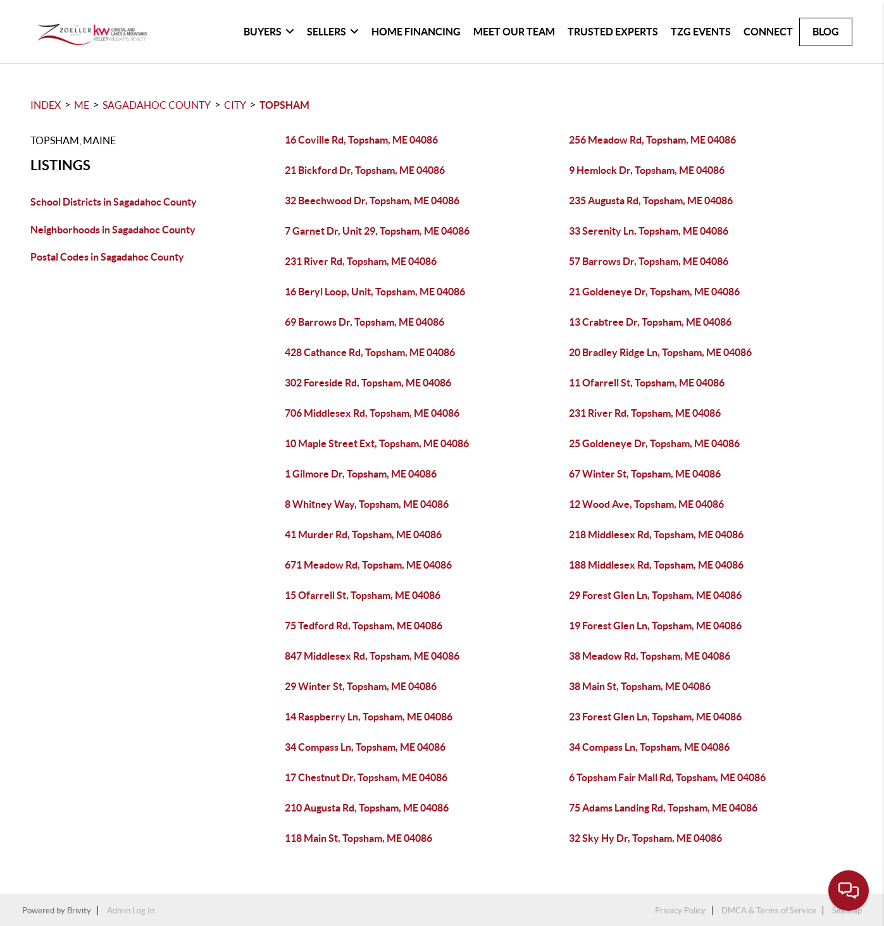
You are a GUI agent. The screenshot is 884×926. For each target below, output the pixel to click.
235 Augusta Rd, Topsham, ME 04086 (651, 200)
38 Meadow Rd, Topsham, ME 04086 (649, 656)
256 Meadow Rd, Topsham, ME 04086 (652, 140)
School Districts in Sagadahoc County (113, 201)
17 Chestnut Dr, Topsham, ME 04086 (366, 777)
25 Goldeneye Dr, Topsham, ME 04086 (654, 443)
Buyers (269, 31)
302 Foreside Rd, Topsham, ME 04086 (368, 383)
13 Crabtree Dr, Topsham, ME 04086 (650, 322)
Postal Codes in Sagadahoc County (107, 256)
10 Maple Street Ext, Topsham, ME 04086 (377, 443)
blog (825, 31)
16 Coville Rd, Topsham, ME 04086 (361, 140)
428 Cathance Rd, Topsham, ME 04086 (370, 352)
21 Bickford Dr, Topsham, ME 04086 (365, 170)
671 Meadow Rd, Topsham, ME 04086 (368, 565)
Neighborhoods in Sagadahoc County (113, 229)
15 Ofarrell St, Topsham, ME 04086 (362, 595)
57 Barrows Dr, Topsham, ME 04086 (648, 261)
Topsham (284, 105)
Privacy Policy (680, 910)
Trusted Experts (613, 31)
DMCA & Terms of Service (768, 910)
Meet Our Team (514, 31)
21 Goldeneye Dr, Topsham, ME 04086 (654, 292)
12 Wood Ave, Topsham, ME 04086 (646, 504)
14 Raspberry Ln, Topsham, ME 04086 (368, 717)
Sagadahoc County (157, 105)
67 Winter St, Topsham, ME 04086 (645, 474)
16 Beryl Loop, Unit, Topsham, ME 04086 (375, 292)
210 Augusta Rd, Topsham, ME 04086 (367, 808)
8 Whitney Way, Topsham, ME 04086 (367, 504)
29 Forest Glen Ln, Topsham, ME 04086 (655, 595)
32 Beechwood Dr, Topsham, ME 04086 (372, 200)
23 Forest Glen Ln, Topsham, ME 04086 (655, 717)
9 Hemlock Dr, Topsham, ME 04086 (647, 170)
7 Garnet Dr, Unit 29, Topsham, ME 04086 (377, 231)
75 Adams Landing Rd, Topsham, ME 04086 (663, 808)
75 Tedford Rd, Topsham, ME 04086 (363, 625)
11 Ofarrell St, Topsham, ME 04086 (647, 383)
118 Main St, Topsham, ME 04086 (358, 838)
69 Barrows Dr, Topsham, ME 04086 (364, 322)
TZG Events (701, 31)
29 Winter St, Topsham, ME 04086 (361, 686)
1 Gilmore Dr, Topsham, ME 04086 (361, 474)
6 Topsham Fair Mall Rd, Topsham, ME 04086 (667, 777)
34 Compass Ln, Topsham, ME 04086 (365, 747)
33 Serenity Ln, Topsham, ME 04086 (648, 231)
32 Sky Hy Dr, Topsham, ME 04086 (645, 838)
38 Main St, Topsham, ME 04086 (640, 686)
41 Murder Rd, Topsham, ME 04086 (363, 534)
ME (81, 105)
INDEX (45, 105)
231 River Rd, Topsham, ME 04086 (361, 261)
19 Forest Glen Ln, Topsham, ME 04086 (655, 625)
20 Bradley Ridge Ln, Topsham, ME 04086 (660, 352)
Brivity (79, 910)
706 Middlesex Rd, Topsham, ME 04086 (372, 413)
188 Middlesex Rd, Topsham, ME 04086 (656, 565)
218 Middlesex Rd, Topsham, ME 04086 (656, 534)
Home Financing (416, 31)
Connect (768, 31)
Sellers (333, 31)
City (235, 105)
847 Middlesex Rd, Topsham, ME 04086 (372, 656)
